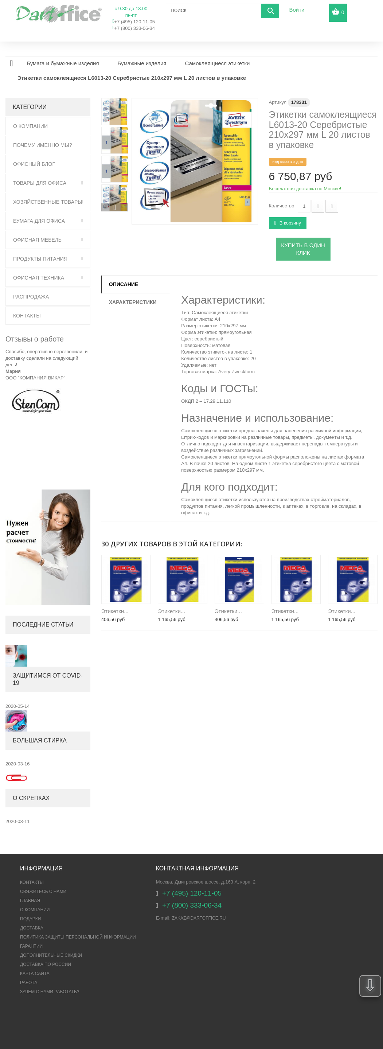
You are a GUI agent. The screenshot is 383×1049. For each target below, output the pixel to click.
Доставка (31, 928)
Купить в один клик (303, 249)
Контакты (27, 316)
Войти (296, 10)
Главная (30, 900)
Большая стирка (40, 740)
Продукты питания (40, 259)
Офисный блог (34, 164)
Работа (28, 982)
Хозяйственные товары (47, 202)
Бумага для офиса (39, 221)
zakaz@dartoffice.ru (199, 918)
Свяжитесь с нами (43, 891)
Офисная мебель (37, 240)
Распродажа (31, 297)
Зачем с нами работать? (49, 991)
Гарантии (31, 946)
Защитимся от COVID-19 (48, 679)
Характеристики (133, 302)
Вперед (114, 207)
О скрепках (31, 798)
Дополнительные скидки (51, 955)
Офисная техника (38, 278)
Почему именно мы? (42, 145)
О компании (35, 909)
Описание (123, 284)
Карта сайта (35, 973)
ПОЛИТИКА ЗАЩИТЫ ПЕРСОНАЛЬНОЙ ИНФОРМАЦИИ (78, 937)
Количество (281, 205)
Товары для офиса (39, 183)
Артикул (277, 102)
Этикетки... (115, 611)
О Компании (30, 126)
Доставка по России (45, 964)
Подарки (30, 918)
